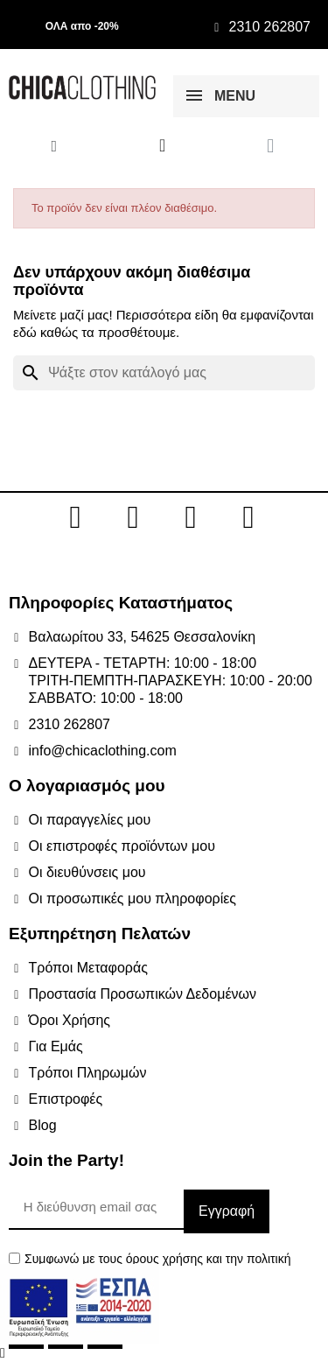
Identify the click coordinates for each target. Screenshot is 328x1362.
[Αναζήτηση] (164, 372)
